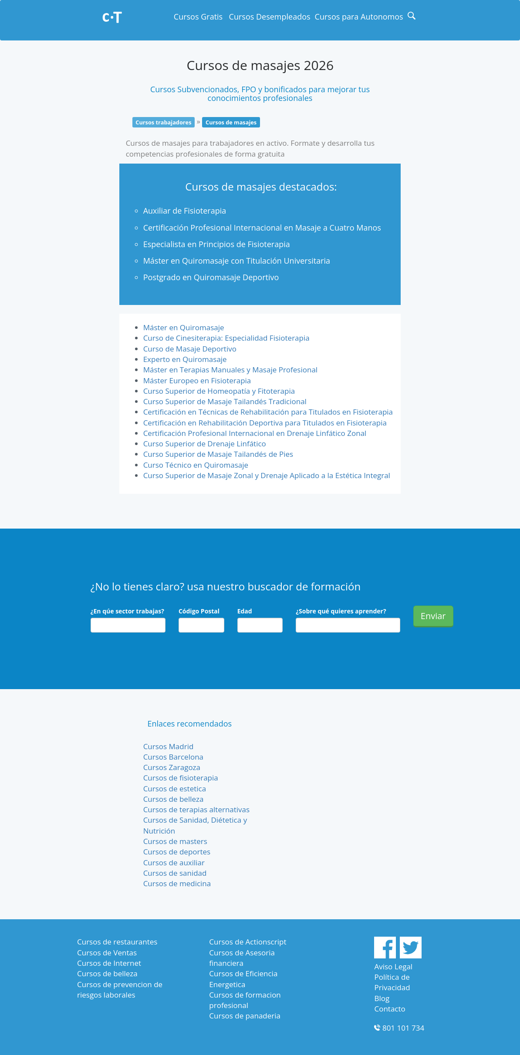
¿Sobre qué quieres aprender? (341, 611)
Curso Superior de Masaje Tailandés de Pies (218, 454)
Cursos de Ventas (107, 953)
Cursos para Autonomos (359, 16)
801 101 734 (403, 1028)
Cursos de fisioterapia (180, 778)
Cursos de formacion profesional (244, 1000)
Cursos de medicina (177, 883)
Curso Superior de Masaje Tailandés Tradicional (225, 401)
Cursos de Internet (109, 963)
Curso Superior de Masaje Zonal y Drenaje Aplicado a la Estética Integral (266, 475)
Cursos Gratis (198, 16)
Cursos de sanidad (175, 873)
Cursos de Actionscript (247, 942)
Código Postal (199, 611)
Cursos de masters (175, 841)
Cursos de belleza (173, 799)
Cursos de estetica (174, 789)
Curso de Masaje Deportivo (189, 349)
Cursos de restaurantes (117, 942)
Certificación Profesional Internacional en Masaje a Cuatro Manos (262, 227)
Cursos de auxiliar (174, 862)
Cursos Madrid (168, 746)
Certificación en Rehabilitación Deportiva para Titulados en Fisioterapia (265, 423)
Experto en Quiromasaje (185, 359)
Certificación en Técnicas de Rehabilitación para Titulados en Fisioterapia (268, 412)
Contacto (389, 1009)
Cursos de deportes (177, 852)
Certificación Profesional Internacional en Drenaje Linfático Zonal (255, 433)
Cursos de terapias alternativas (196, 809)
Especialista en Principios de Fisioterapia (216, 244)
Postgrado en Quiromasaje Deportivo (211, 277)
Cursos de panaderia (244, 1016)
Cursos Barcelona (173, 757)
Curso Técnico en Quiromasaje (195, 465)
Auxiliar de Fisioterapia (184, 210)
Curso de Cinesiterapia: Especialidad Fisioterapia (226, 338)
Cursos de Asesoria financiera (242, 958)
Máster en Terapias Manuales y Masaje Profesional (230, 370)
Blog (381, 998)
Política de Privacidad (392, 982)
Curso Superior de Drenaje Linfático (204, 444)
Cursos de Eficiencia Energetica (243, 978)
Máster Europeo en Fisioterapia (197, 380)
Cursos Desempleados (270, 16)
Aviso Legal (393, 966)
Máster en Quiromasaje (183, 327)
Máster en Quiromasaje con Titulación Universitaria (236, 260)
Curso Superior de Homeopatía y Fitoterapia (219, 391)
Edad (244, 611)
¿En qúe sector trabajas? (127, 611)
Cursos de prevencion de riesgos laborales (119, 989)
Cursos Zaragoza (171, 767)
